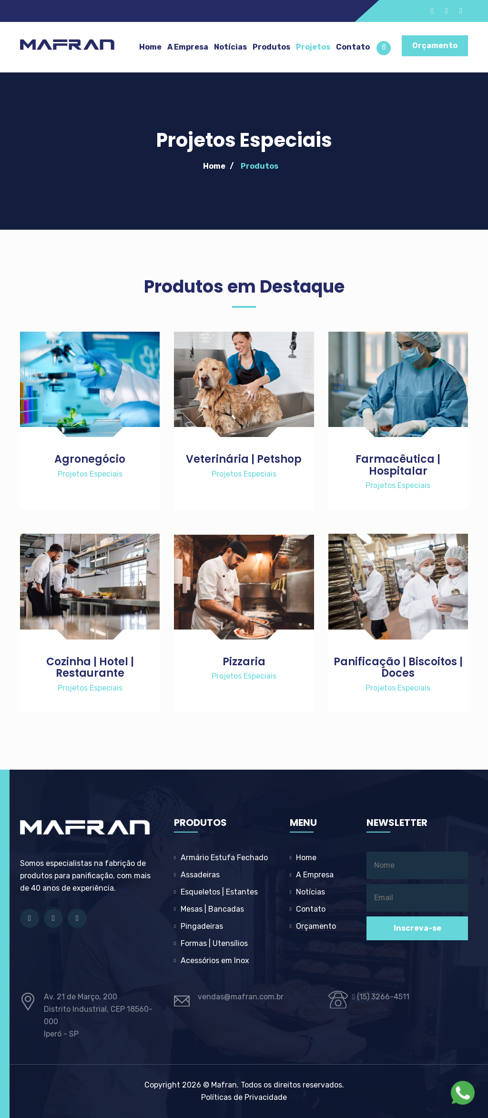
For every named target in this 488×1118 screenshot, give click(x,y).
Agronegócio (89, 459)
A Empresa (187, 46)
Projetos (313, 46)
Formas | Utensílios (214, 943)
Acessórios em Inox (215, 960)
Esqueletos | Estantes (219, 891)
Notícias (230, 46)
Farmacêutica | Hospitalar (398, 465)
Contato (353, 46)
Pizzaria (244, 661)
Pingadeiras (202, 926)
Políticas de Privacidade (244, 1097)
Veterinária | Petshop (244, 459)
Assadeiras (200, 874)
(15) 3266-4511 (380, 996)
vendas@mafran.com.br (241, 996)
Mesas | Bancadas (212, 909)
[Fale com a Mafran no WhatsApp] (463, 1093)
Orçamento (435, 45)
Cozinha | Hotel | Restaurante (90, 667)
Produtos (271, 46)
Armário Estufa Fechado (224, 857)
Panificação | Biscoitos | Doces (398, 667)
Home (150, 46)
